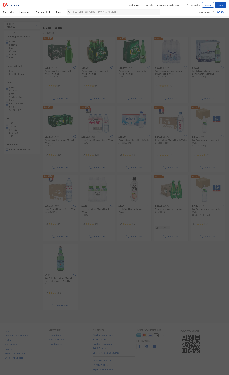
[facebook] (139, 348)
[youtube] (147, 348)
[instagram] (154, 348)
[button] (213, 12)
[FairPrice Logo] (11, 5)
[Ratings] (53, 86)
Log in (220, 5)
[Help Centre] (193, 5)
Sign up (208, 5)
